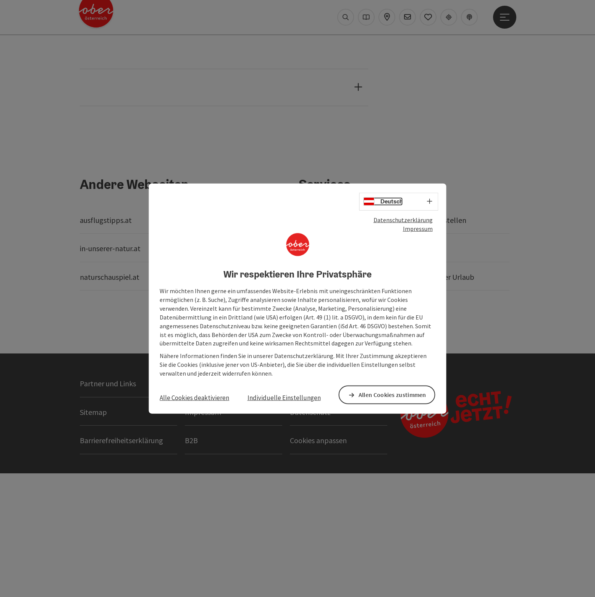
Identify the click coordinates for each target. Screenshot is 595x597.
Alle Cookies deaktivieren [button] (194, 398)
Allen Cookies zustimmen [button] (393, 395)
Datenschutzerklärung (403, 220)
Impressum (418, 228)
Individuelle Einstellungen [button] (284, 398)
